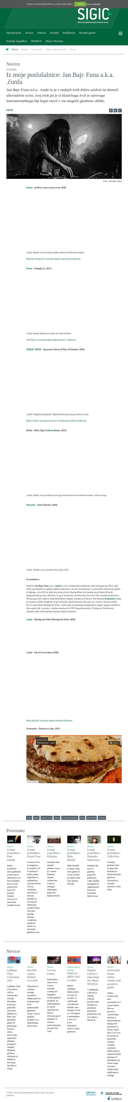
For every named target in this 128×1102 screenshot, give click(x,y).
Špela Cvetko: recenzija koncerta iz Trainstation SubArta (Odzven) (56, 421)
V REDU (80, 4)
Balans (36, 818)
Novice (29, 32)
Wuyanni (30, 505)
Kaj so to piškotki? (94, 4)
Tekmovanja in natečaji (56, 49)
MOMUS (36, 41)
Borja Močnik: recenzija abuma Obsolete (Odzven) (49, 720)
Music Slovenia (54, 41)
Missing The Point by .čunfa (74, 635)
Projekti (54, 32)
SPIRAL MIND (33, 349)
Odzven (41, 32)
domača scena (46, 818)
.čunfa (29, 619)
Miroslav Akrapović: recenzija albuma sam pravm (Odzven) (53, 259)
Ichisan (50, 430)
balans (29, 187)
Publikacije (69, 32)
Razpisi (24, 49)
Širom (29, 268)
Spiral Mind (91, 818)
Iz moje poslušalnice (70, 818)
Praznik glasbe (87, 32)
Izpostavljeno (13, 32)
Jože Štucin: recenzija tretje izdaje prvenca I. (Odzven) (51, 340)
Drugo (73, 49)
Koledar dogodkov (16, 41)
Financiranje (37, 49)
